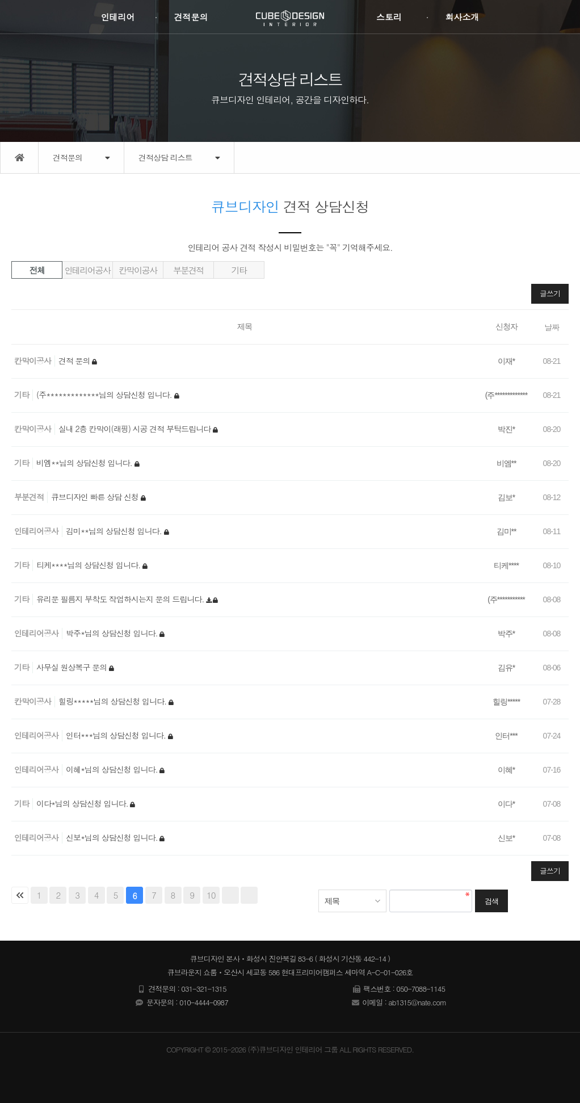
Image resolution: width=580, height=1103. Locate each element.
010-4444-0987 (203, 1002)
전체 (37, 270)
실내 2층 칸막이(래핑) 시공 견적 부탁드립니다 (135, 428)
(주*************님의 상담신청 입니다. (105, 394)
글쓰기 (550, 293)
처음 (19, 895)
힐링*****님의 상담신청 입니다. (113, 701)
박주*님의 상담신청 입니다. (112, 633)
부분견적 (188, 270)
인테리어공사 (88, 270)
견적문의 (191, 17)
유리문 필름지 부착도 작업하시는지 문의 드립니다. (121, 599)
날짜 (551, 327)
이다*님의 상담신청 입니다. (83, 803)
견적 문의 (75, 360)
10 (211, 895)
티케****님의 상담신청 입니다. (89, 565)
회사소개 (462, 17)
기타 (239, 270)
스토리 (389, 17)
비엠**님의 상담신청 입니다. (85, 462)
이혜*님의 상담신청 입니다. (112, 769)
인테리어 (117, 17)
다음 (230, 895)
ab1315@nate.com (417, 1002)
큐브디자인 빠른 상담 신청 (96, 496)
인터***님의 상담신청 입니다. (117, 735)
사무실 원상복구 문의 (72, 667)
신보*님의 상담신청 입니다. (112, 837)
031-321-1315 (203, 988)
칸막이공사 (138, 270)
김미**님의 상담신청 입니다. (115, 530)
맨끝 (249, 895)
